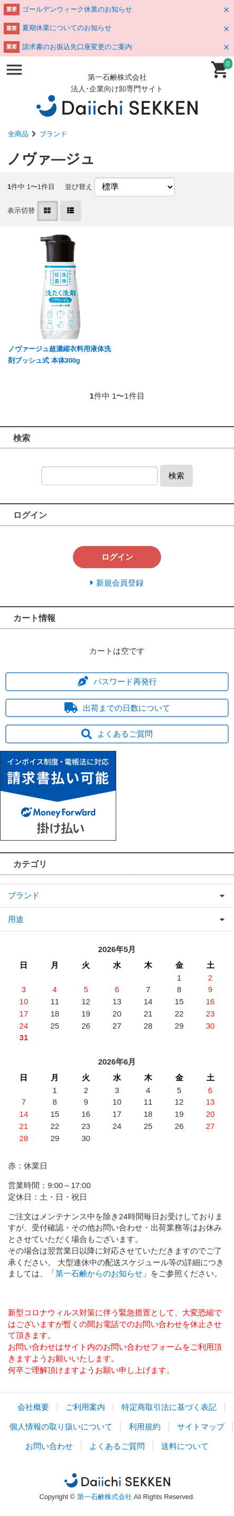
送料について (185, 1446)
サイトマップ (200, 1426)
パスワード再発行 (117, 681)
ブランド (53, 134)
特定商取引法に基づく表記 (169, 1406)
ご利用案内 (85, 1406)
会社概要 (33, 1406)
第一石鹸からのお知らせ (99, 1273)
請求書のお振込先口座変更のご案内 (77, 47)
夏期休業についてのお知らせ (66, 28)
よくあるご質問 (117, 733)
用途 (16, 919)
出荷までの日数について (117, 707)
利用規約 (145, 1426)
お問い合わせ (49, 1446)
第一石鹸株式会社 (104, 1497)
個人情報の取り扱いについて (61, 1426)
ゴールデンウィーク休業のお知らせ (77, 9)
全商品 (18, 134)
